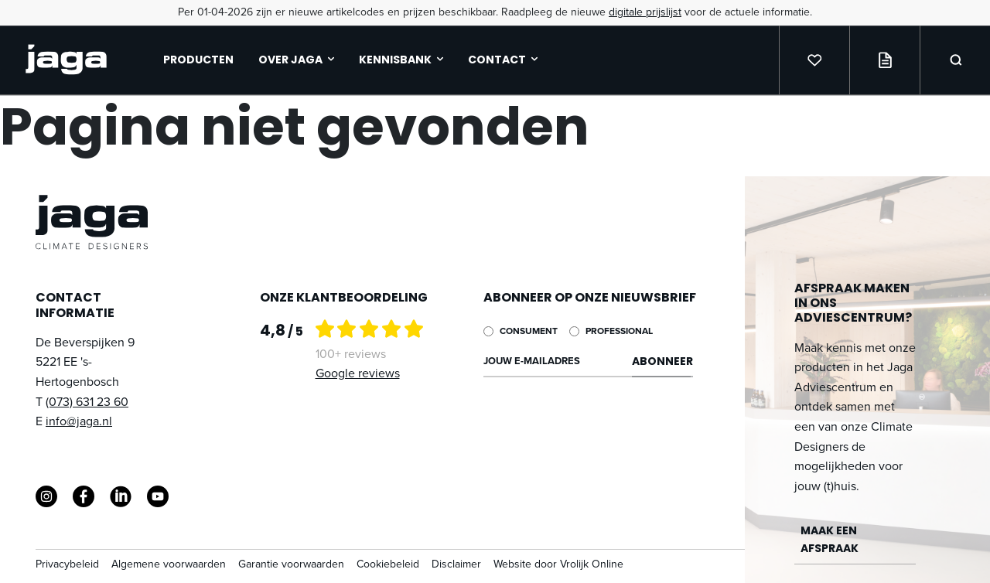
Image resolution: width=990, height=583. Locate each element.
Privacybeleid (67, 564)
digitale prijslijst (645, 12)
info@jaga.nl (79, 421)
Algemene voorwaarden (168, 564)
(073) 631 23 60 (87, 402)
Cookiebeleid (388, 564)
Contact (503, 59)
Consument (529, 331)
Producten (198, 59)
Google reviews (358, 373)
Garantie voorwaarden (291, 564)
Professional (619, 331)
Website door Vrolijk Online (558, 564)
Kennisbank (401, 59)
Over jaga (296, 59)
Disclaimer (456, 564)
